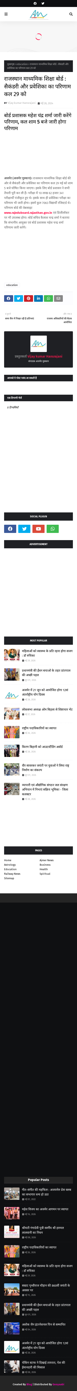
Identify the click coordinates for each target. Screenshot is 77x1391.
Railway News (12, 873)
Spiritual (45, 873)
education (22, 64)
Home (7, 860)
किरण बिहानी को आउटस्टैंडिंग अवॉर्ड (42, 747)
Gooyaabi (58, 1384)
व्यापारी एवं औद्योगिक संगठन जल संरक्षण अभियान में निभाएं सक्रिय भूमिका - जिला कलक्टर (45, 789)
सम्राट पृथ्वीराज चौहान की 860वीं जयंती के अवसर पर (46, 1288)
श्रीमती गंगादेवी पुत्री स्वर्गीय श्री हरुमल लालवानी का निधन (43, 1230)
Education (10, 869)
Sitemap (9, 878)
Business (45, 864)
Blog (29, 1384)
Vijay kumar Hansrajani (22, 102)
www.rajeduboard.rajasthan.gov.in (28, 213)
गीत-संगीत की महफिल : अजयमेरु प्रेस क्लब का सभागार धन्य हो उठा (46, 1192)
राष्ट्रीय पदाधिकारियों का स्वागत (39, 728)
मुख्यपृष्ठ (10, 64)
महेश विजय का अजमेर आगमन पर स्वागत (45, 1209)
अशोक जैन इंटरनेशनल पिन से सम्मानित (44, 1324)
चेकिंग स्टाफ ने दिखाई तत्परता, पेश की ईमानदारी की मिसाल (43, 1365)
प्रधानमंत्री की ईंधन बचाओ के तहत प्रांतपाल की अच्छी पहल (46, 673)
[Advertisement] (38, 590)
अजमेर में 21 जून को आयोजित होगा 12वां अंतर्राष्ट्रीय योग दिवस (45, 692)
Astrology (10, 864)
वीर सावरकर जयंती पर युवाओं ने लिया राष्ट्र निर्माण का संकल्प (45, 768)
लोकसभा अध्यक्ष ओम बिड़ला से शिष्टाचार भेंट (47, 709)
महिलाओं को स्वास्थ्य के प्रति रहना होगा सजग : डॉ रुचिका (47, 653)
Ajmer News (47, 860)
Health (44, 869)
